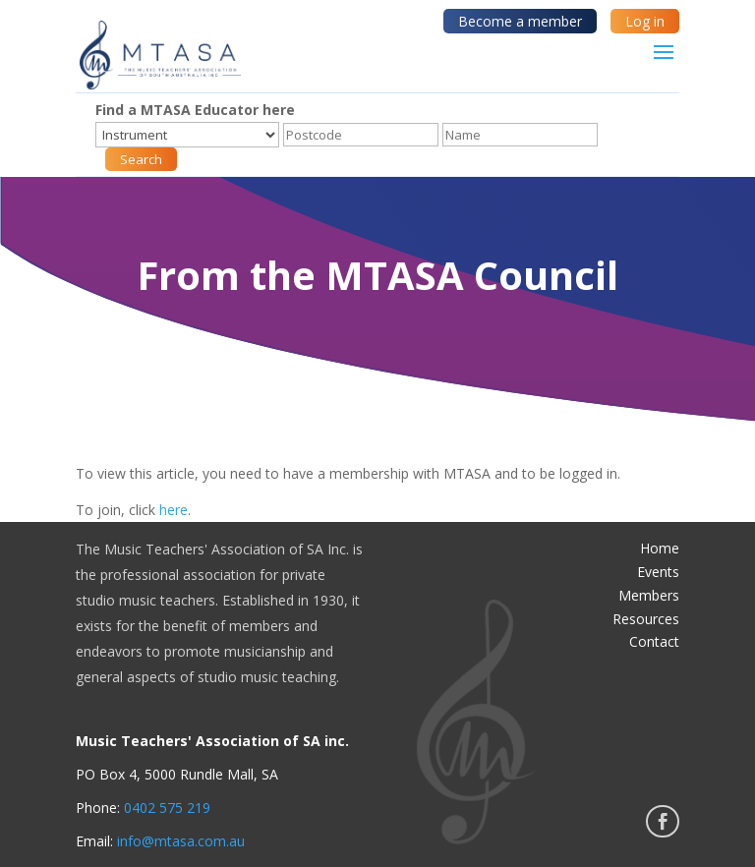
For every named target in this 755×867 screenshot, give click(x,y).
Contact (654, 641)
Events (658, 571)
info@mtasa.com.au (181, 841)
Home (659, 548)
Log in (645, 21)
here (173, 509)
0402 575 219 (167, 807)
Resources (645, 618)
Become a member (520, 21)
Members (648, 595)
